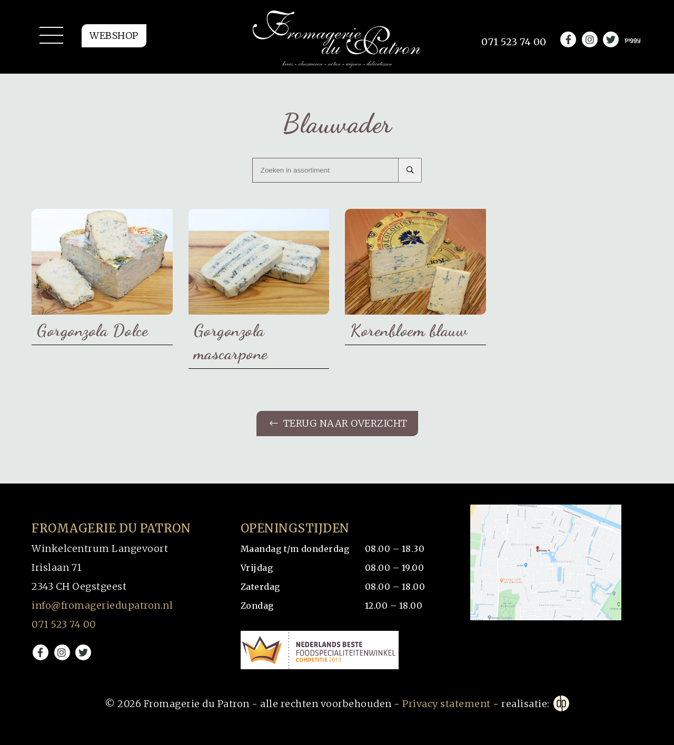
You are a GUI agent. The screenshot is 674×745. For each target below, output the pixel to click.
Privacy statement (446, 704)
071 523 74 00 (64, 624)
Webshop (114, 35)
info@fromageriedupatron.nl (102, 605)
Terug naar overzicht (339, 423)
